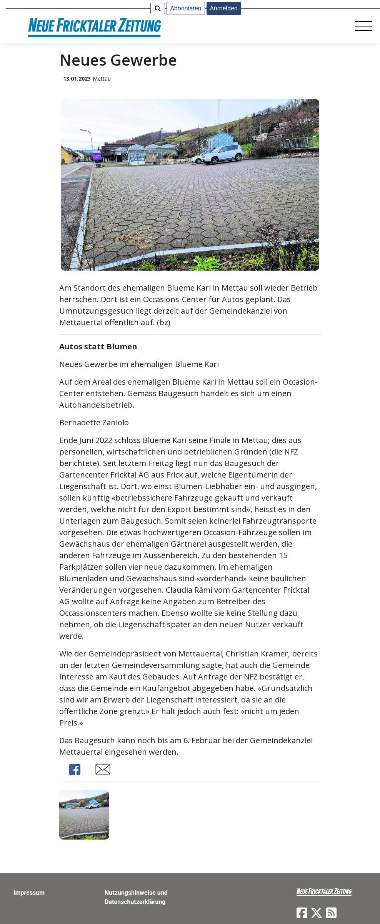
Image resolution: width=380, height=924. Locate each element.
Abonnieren (185, 8)
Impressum (29, 892)
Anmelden (224, 8)
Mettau (102, 78)
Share (74, 769)
